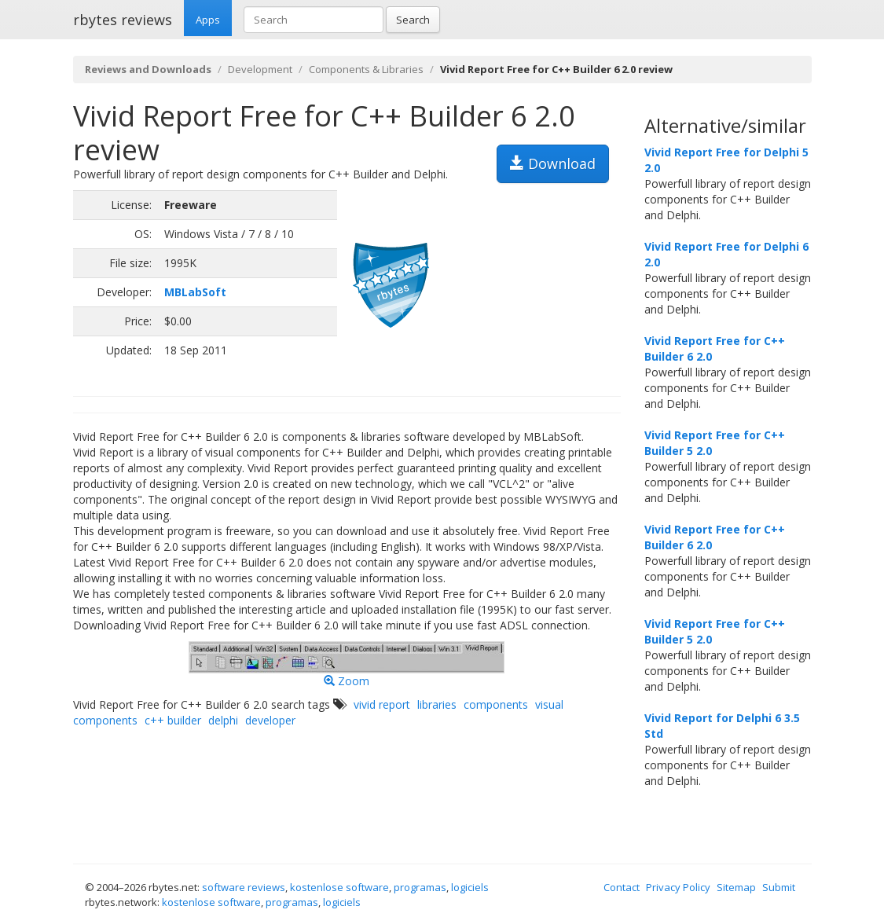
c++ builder (173, 720)
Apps (208, 20)
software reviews (243, 887)
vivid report (382, 704)
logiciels (470, 887)
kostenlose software (339, 887)
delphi (223, 720)
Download (553, 163)
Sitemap (736, 887)
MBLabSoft (195, 291)
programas (420, 887)
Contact (621, 887)
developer (270, 720)
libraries (437, 704)
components (496, 704)
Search (413, 20)
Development (260, 69)
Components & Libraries (366, 69)
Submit (778, 887)
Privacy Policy (678, 887)
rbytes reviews (122, 19)
